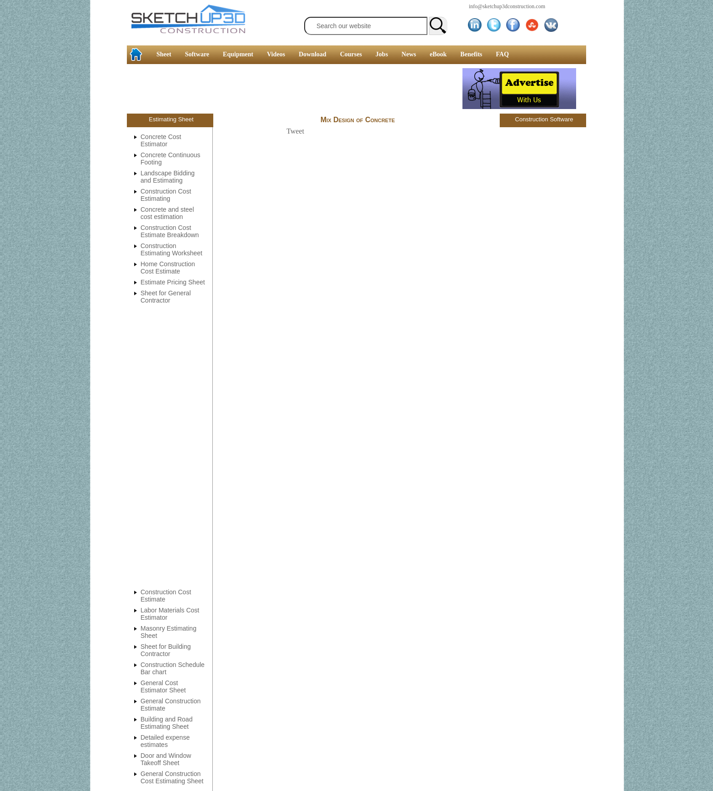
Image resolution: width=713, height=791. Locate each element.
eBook (438, 54)
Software (197, 54)
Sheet (163, 54)
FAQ (502, 54)
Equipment (238, 54)
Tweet (295, 131)
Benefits (471, 54)
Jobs (382, 54)
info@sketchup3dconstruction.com (507, 6)
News (409, 54)
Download (312, 54)
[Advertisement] (36, 138)
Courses (351, 54)
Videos (276, 54)
